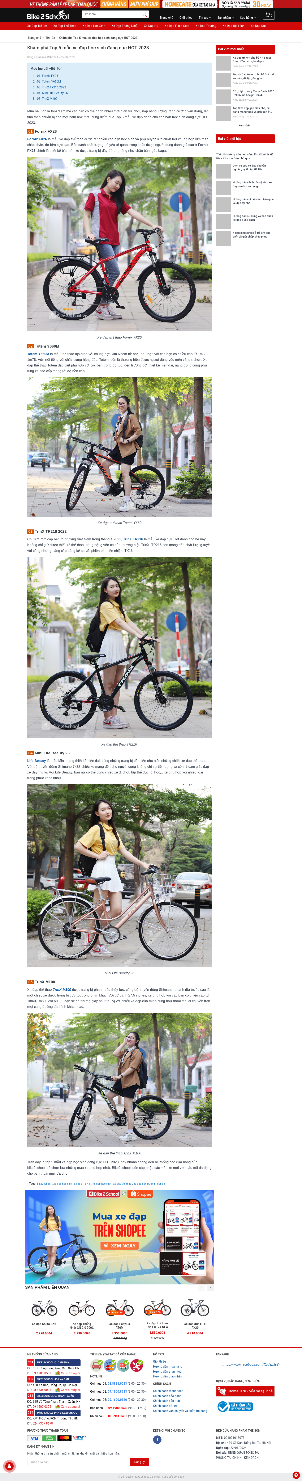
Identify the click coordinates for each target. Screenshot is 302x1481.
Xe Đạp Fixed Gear (177, 26)
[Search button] (142, 15)
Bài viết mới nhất (231, 49)
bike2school (44, 1183)
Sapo (181, 1476)
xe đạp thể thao (122, 1183)
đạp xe (161, 1183)
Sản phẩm (225, 17)
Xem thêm (245, 125)
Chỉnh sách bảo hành (167, 1396)
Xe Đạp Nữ (151, 26)
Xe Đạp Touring (206, 26)
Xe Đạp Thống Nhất (125, 26)
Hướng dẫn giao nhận (167, 1376)
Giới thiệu (186, 17)
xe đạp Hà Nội (82, 1183)
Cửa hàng (248, 17)
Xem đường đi (70, 1373)
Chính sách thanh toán (168, 1391)
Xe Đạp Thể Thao (64, 26)
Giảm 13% (117, 1312)
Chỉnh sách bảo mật (166, 1400)
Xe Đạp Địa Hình (234, 26)
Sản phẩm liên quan (47, 1287)
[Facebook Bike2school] (157, 1439)
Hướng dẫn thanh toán (168, 1371)
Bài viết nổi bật (229, 139)
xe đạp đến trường (144, 1183)
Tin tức (205, 17)
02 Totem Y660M (48, 81)
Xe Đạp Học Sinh (94, 26)
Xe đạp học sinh (62, 1183)
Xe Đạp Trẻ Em (37, 26)
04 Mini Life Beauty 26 (52, 93)
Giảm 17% (155, 1311)
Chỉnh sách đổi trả (165, 1405)
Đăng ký (139, 1462)
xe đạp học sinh (102, 1183)
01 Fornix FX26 (47, 75)
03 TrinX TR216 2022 (51, 87)
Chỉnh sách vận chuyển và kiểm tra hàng (180, 1411)
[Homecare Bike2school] (245, 1391)
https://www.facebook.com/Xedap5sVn (252, 1365)
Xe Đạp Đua (259, 26)
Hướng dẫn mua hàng (167, 1366)
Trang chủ (166, 17)
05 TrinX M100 (46, 98)
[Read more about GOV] (234, 1404)
